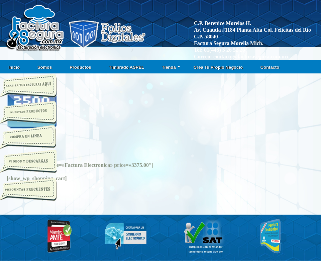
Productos (80, 67)
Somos (44, 67)
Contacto (269, 67)
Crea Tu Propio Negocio (218, 67)
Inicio (14, 67)
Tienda (171, 67)
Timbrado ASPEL (126, 67)
